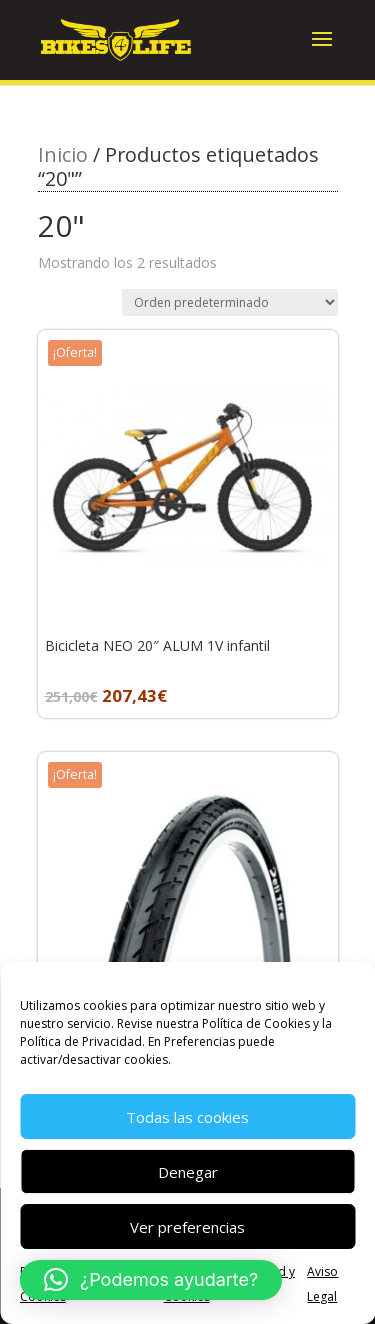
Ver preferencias (187, 1227)
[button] (151, 1280)
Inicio (63, 154)
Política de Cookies (256, 1023)
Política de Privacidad (81, 1041)
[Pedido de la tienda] (230, 302)
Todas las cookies (187, 1117)
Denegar (188, 1172)
